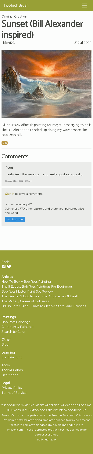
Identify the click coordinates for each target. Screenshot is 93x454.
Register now (15, 219)
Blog (5, 344)
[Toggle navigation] (84, 6)
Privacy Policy (12, 388)
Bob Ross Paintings (16, 322)
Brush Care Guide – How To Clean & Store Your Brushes (44, 306)
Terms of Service (14, 393)
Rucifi (9, 167)
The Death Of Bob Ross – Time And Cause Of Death (40, 296)
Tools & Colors (12, 370)
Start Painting (12, 357)
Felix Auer (43, 439)
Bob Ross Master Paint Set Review (27, 291)
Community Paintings (18, 327)
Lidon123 (8, 43)
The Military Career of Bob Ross (25, 301)
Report (8, 181)
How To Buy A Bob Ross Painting (26, 281)
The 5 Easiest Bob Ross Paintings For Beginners (37, 286)
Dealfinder (10, 375)
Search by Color (14, 332)
